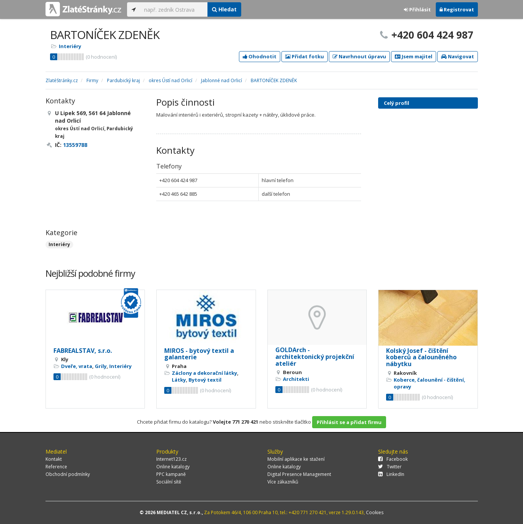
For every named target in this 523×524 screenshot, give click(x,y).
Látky (179, 379)
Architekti (296, 379)
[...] (174, 9)
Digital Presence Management (299, 474)
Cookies (374, 512)
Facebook (393, 459)
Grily (101, 366)
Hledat (224, 9)
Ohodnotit (259, 56)
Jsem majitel (413, 56)
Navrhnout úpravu (359, 56)
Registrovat (457, 9)
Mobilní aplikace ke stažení (296, 459)
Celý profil (396, 103)
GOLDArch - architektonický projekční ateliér (314, 356)
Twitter (390, 466)
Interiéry (70, 46)
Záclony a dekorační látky (204, 373)
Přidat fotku (304, 56)
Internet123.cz (171, 459)
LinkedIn (391, 474)
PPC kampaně (171, 474)
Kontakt (54, 459)
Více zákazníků (282, 482)
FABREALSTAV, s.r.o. (82, 350)
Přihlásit (417, 9)
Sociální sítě (168, 482)
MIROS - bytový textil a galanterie (199, 354)
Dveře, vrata (76, 366)
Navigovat (457, 56)
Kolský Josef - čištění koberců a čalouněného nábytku (421, 357)
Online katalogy (173, 466)
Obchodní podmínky (68, 474)
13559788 (75, 144)
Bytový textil (204, 379)
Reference (56, 466)
